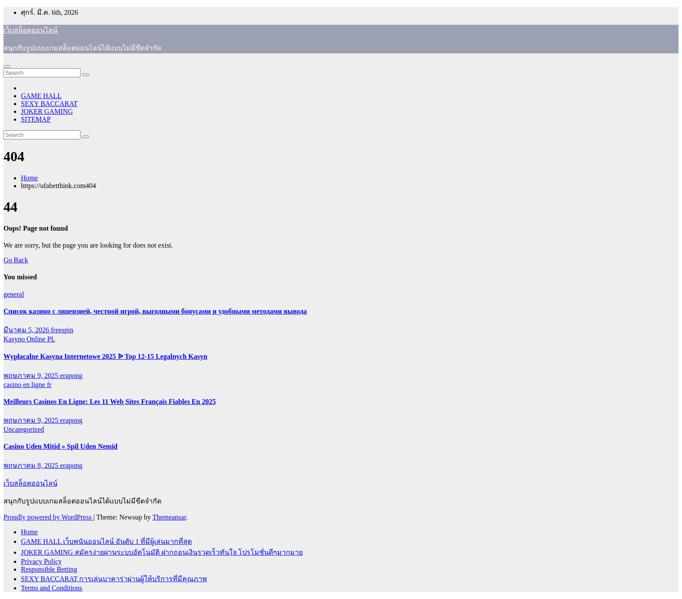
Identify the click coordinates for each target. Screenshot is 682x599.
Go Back (15, 260)
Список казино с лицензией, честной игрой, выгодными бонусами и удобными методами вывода (155, 311)
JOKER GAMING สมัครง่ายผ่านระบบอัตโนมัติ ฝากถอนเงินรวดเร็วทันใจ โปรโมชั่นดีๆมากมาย (162, 552)
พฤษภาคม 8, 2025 (31, 465)
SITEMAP (35, 119)
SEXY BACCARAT (49, 103)
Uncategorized (23, 429)
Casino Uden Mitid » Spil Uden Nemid (60, 446)
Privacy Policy (41, 561)
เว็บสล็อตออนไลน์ (30, 30)
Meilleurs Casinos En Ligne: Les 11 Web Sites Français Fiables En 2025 (109, 401)
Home (29, 178)
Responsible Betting (49, 569)
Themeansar (169, 517)
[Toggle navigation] (6, 66)
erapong (71, 375)
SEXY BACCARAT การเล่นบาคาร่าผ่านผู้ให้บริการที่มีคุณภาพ (114, 578)
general (13, 294)
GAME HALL (41, 95)
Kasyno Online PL (29, 339)
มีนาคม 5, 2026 (27, 330)
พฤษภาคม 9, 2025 (31, 375)
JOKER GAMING (47, 111)
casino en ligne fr (27, 384)
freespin (62, 330)
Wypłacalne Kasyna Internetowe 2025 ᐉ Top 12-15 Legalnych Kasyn (105, 356)
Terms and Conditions (51, 588)
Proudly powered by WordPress (48, 517)
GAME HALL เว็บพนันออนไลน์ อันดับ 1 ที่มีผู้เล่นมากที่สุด (106, 541)
